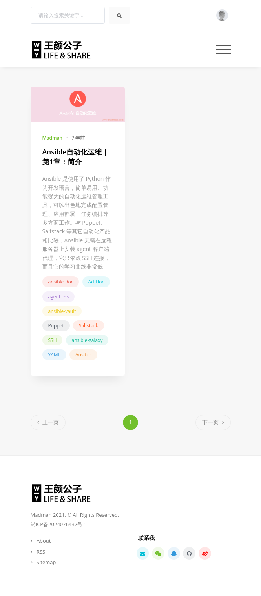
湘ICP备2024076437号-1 (59, 524)
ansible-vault (62, 311)
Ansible (83, 354)
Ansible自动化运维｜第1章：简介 (75, 156)
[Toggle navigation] (223, 49)
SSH (52, 340)
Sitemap (46, 562)
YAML (54, 354)
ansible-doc (60, 281)
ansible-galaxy (87, 340)
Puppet (56, 325)
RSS (41, 551)
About (44, 540)
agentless (58, 296)
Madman (52, 137)
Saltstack (88, 325)
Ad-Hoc (96, 281)
